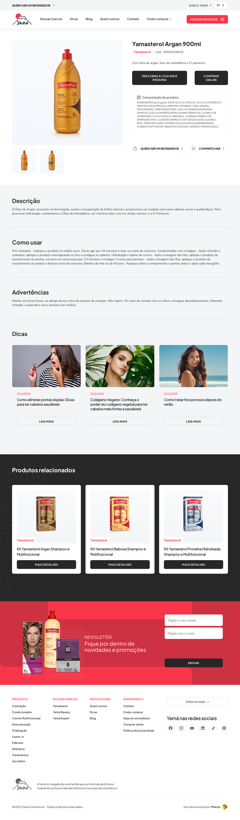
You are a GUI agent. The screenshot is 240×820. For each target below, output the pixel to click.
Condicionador (22, 712)
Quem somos (110, 19)
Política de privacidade (138, 730)
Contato (133, 19)
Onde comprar (133, 712)
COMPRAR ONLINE (211, 78)
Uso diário (18, 761)
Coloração (19, 706)
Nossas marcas (51, 19)
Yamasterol (60, 706)
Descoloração (21, 724)
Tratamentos (20, 755)
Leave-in (18, 736)
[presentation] (194, 647)
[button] (200, 5)
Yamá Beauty (61, 712)
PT (218, 5)
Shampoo (18, 749)
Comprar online (133, 724)
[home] (22, 19)
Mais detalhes (46, 564)
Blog (89, 19)
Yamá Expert (61, 718)
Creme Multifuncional (26, 718)
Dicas (74, 19)
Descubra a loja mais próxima (159, 78)
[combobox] (221, 5)
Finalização (19, 730)
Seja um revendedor (136, 718)
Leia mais (46, 421)
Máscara (17, 742)
